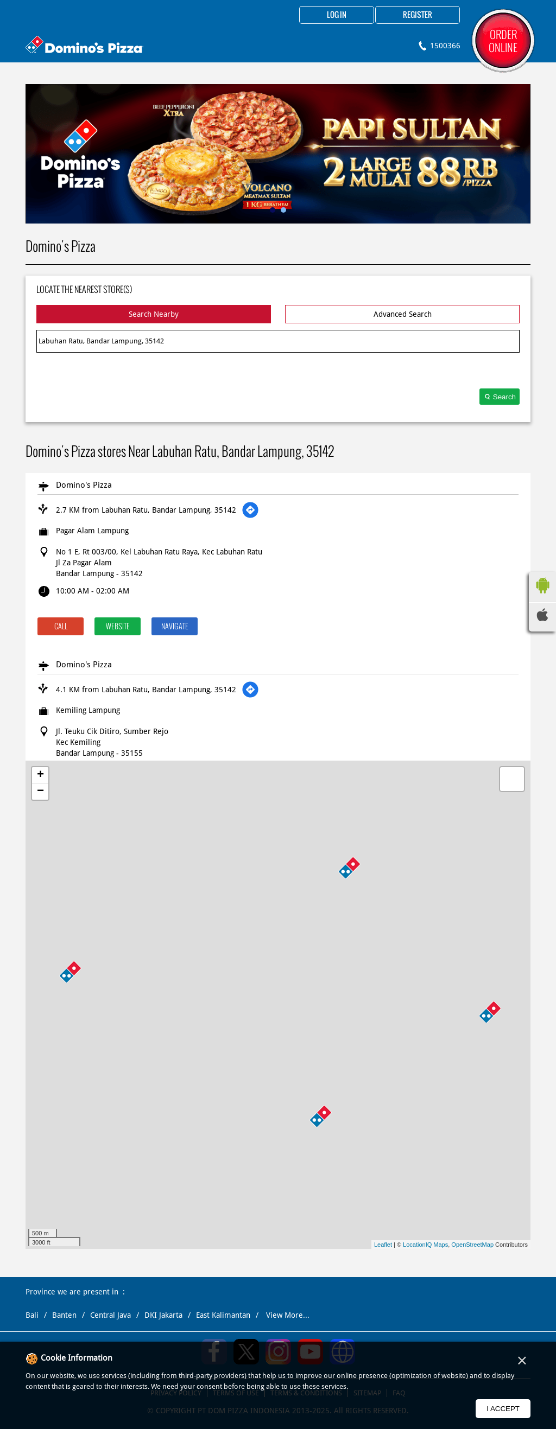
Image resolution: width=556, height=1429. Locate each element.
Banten (64, 1315)
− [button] (40, 791)
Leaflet (383, 1244)
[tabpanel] (278, 154)
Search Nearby (154, 314)
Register (417, 15)
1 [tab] (272, 210)
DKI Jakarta (163, 1315)
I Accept (503, 1409)
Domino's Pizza (84, 485)
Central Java (110, 1315)
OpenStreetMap (472, 1244)
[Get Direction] (250, 510)
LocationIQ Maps (425, 1244)
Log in (336, 15)
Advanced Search (403, 314)
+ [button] (40, 775)
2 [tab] (283, 210)
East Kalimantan (223, 1315)
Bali (32, 1315)
